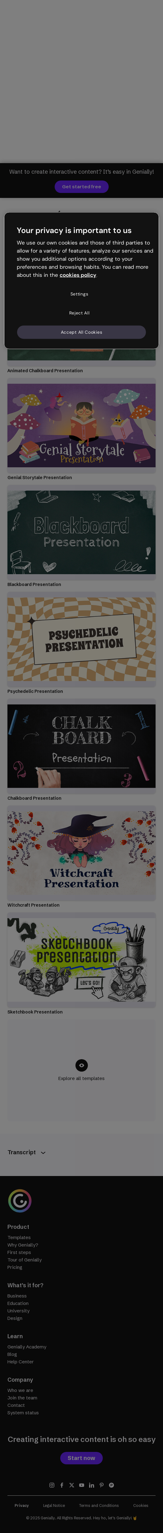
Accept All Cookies (81, 332)
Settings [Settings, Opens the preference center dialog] (79, 293)
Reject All (79, 313)
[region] (81, 280)
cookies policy (78, 274)
